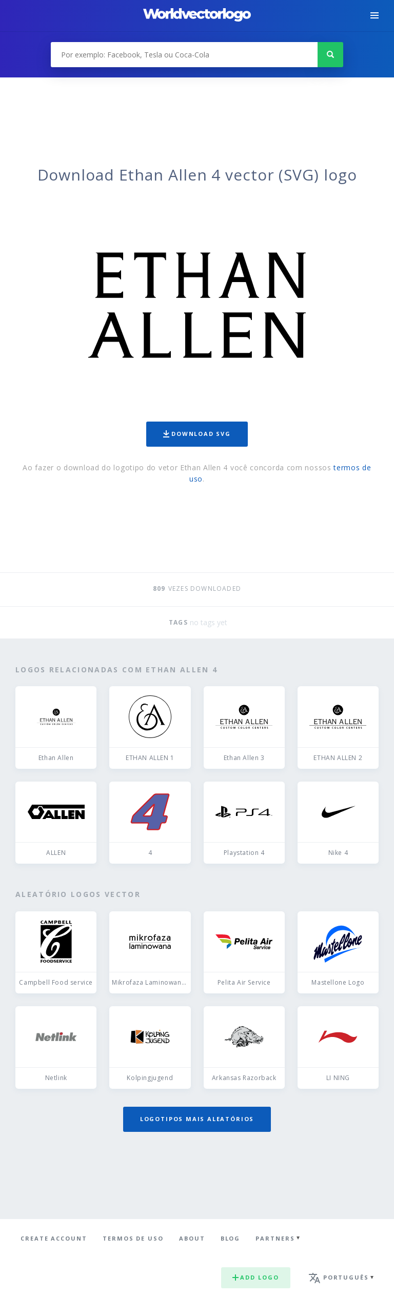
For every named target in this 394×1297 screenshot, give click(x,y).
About (192, 1238)
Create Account (54, 1238)
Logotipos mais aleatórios (197, 1119)
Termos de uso (133, 1238)
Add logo (255, 1277)
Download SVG (197, 433)
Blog (231, 1238)
